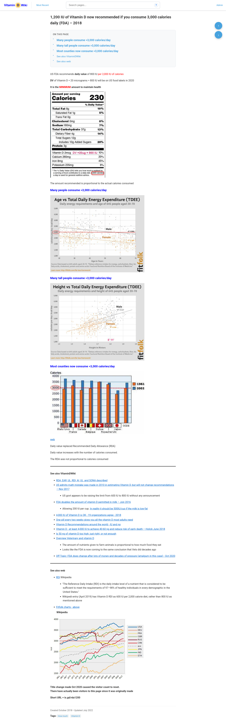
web (52, 439)
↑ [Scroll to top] (218, 25)
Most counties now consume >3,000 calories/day (87, 51)
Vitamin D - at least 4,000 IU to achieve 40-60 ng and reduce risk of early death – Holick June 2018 (110, 529)
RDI (58, 577)
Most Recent (42, 5)
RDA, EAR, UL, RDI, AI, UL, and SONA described (81, 480)
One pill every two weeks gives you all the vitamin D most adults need (94, 519)
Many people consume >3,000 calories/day (83, 40)
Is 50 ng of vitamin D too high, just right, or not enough (86, 533)
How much (63, 716)
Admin (220, 5)
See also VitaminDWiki (69, 56)
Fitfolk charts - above (67, 607)
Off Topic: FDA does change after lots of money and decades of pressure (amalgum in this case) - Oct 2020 (115, 556)
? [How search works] (156, 5)
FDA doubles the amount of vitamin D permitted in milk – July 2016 (93, 502)
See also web (64, 61)
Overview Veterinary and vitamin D (75, 538)
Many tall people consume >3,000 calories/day (86, 45)
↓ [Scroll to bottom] (218, 35)
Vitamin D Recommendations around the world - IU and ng (88, 524)
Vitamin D (75, 716)
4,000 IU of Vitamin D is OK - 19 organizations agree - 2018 (88, 515)
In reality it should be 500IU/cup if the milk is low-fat (119, 508)
